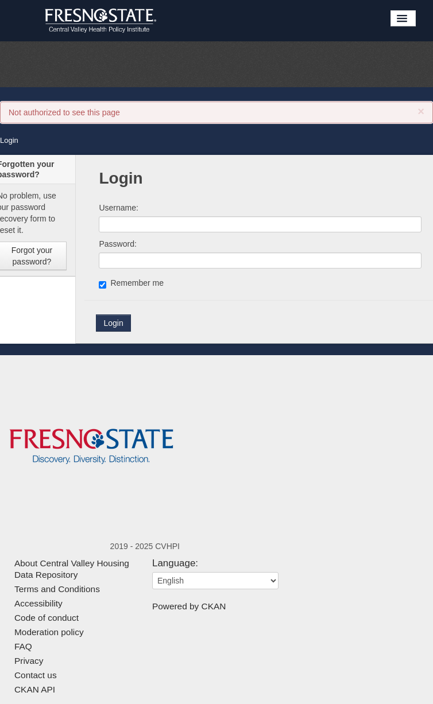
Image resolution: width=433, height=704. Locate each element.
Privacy (28, 661)
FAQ (23, 646)
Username (117, 207)
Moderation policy (49, 632)
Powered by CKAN (189, 606)
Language (173, 563)
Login (9, 140)
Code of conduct (46, 618)
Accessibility (38, 603)
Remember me (131, 283)
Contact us (35, 675)
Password (116, 243)
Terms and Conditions (57, 589)
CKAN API (34, 689)
